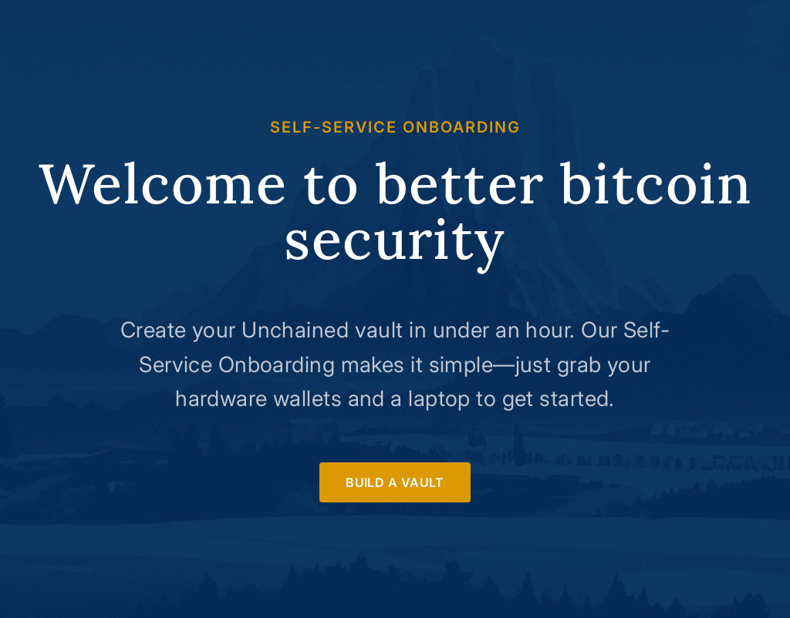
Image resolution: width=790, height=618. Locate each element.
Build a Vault (395, 482)
